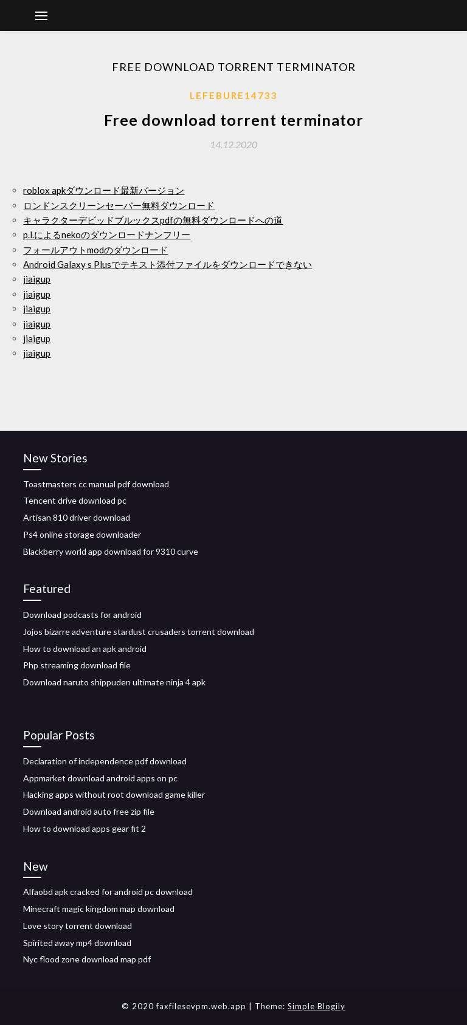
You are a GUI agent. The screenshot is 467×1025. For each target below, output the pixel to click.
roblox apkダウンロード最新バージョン (103, 190)
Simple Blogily (316, 1006)
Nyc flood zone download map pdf (87, 959)
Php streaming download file (77, 665)
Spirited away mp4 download (77, 943)
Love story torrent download (77, 925)
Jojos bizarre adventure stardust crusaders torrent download (138, 631)
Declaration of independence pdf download (105, 761)
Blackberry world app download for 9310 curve (110, 551)
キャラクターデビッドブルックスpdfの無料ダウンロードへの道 (153, 219)
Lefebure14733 (234, 95)
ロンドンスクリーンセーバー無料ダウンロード (119, 205)
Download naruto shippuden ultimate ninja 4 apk (114, 682)
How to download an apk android (85, 648)
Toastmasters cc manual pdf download (96, 484)
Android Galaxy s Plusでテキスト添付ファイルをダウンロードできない (167, 264)
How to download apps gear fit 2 (84, 828)
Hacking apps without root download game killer (114, 794)
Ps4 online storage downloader (82, 534)
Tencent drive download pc (74, 500)
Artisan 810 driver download (76, 517)
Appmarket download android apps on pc (100, 778)
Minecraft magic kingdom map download (99, 908)
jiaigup (36, 278)
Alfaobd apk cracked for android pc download (108, 891)
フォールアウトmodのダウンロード (95, 249)
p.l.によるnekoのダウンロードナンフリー (106, 234)
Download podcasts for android (82, 614)
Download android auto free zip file (88, 811)
